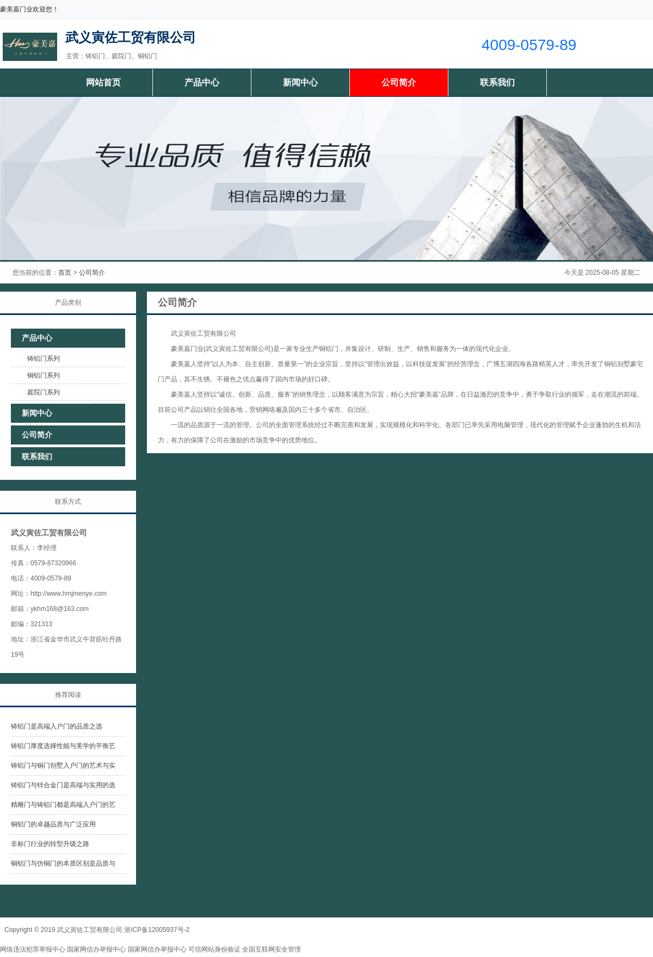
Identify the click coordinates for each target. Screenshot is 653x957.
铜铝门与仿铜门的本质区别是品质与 (63, 863)
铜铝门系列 (43, 375)
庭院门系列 (43, 392)
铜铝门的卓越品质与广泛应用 (53, 824)
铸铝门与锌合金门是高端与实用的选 (63, 785)
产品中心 (201, 82)
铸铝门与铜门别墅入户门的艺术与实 (63, 765)
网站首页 (103, 82)
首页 (64, 272)
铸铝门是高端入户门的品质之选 (56, 726)
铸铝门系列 (43, 358)
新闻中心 (300, 82)
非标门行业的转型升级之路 (50, 844)
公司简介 (398, 82)
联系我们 (497, 82)
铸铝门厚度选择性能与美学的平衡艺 (63, 746)
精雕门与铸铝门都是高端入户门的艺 (63, 804)
